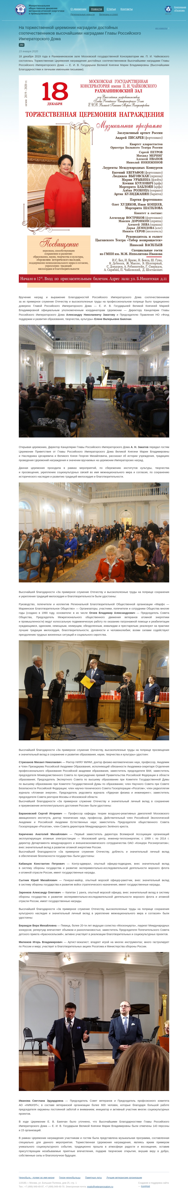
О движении (78, 9)
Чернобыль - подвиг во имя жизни (36, 1177)
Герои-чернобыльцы (69, 1177)
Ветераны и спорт (108, 14)
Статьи (111, 9)
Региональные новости (82, 14)
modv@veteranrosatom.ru (100, 1186)
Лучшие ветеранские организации (124, 1177)
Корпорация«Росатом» (180, 8)
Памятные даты (93, 1177)
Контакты (127, 9)
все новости (161, 28)
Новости (96, 9)
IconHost (145, 1186)
